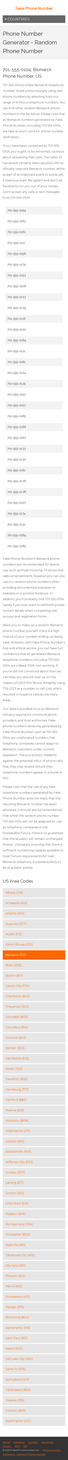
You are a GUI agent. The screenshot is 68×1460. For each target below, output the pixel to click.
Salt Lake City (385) (19, 1359)
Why (17, 1446)
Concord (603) (15, 1037)
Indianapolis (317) (17, 1131)
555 (25, 1446)
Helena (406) (14, 1110)
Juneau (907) (15, 1172)
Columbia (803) (16, 1017)
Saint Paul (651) (16, 1338)
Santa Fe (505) (15, 1369)
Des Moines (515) (17, 1058)
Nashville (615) (15, 1245)
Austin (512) (13, 934)
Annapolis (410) (16, 903)
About (6, 1442)
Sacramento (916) (17, 1328)
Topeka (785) (14, 1400)
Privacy (7, 1446)
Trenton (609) (15, 1410)
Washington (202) (18, 1421)
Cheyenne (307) (17, 1006)
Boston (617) (14, 975)
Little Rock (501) (16, 1203)
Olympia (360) (15, 1265)
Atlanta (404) (14, 913)
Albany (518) (14, 892)
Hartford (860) (15, 1100)
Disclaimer (47, 1442)
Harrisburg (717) (17, 1089)
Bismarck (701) (15, 955)
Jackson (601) (14, 1141)
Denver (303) (15, 1048)
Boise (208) (13, 965)
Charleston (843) (17, 996)
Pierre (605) (13, 1286)
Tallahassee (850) (18, 1390)
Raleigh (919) (14, 1307)
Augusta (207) (15, 924)
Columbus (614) (16, 1027)
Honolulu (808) (16, 1120)
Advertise (19, 1442)
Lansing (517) (14, 1182)
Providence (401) (17, 1296)
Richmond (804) (17, 1317)
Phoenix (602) (15, 1276)
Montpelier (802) (17, 1234)
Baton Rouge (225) (19, 944)
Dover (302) (14, 1068)
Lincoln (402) (14, 1193)
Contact (33, 1442)
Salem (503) (14, 1348)
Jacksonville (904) (18, 1151)
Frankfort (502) (16, 1079)
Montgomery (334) (19, 1224)
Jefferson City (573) (19, 1162)
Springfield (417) (17, 1379)
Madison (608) (15, 1214)
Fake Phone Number (34, 8)
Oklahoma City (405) (20, 1255)
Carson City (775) (17, 986)
